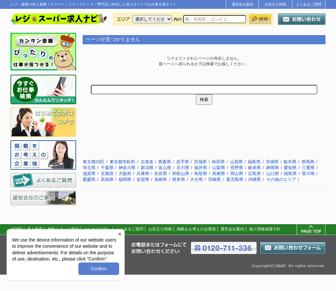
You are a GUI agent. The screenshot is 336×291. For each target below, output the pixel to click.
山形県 (236, 161)
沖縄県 (254, 179)
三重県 (308, 167)
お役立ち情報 (275, 4)
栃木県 (290, 161)
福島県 (254, 161)
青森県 (164, 161)
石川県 (183, 167)
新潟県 (147, 167)
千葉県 (107, 167)
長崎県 (160, 179)
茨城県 (272, 161)
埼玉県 (89, 167)
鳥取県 (200, 173)
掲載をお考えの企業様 (196, 229)
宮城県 (200, 161)
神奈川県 (127, 167)
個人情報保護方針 (265, 229)
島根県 (218, 173)
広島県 (254, 173)
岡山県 (236, 173)
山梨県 (218, 167)
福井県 (200, 167)
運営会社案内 (242, 4)
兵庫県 (142, 173)
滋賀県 (89, 173)
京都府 (107, 173)
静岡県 (272, 167)
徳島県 (290, 173)
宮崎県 (214, 179)
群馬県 (308, 161)
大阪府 (124, 173)
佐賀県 (142, 179)
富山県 (164, 167)
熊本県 (178, 179)
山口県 (272, 173)
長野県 (236, 167)
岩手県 (182, 161)
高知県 (107, 179)
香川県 (308, 173)
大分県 (196, 179)
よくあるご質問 (308, 4)
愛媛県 (89, 179)
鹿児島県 (234, 179)
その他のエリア (281, 179)
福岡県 (124, 179)
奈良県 (160, 173)
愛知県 (290, 167)
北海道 (146, 161)
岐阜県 (254, 167)
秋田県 (218, 161)
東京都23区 (93, 161)
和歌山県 (180, 173)
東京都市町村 (122, 161)
